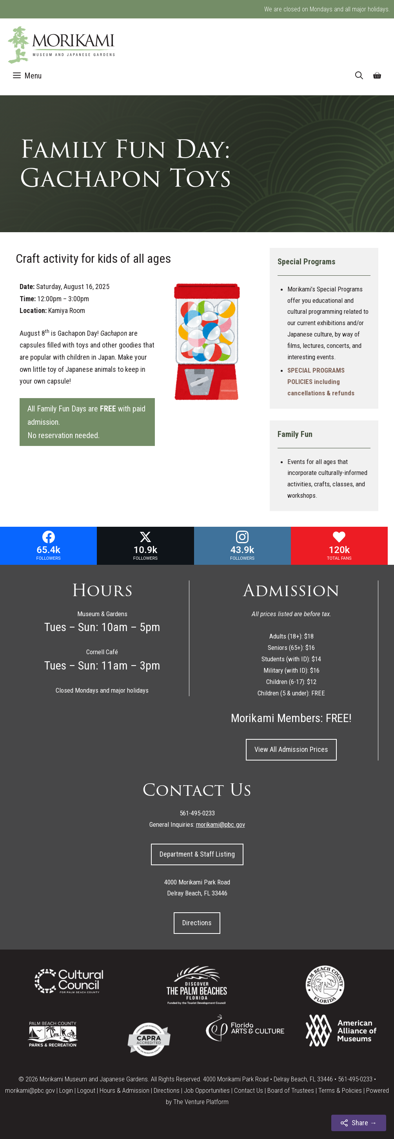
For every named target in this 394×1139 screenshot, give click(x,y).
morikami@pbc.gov (30, 1090)
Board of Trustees (290, 1090)
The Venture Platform (201, 1102)
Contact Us (248, 1090)
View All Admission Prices (291, 749)
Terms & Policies (340, 1090)
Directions (197, 923)
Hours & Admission (124, 1090)
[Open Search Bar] (359, 75)
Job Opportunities (207, 1090)
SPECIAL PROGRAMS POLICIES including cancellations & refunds (320, 381)
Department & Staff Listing (197, 854)
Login (66, 1090)
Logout (86, 1090)
